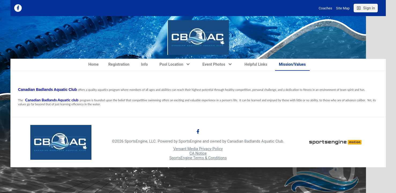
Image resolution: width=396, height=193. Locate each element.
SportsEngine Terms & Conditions (198, 158)
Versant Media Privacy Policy (198, 149)
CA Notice (197, 153)
